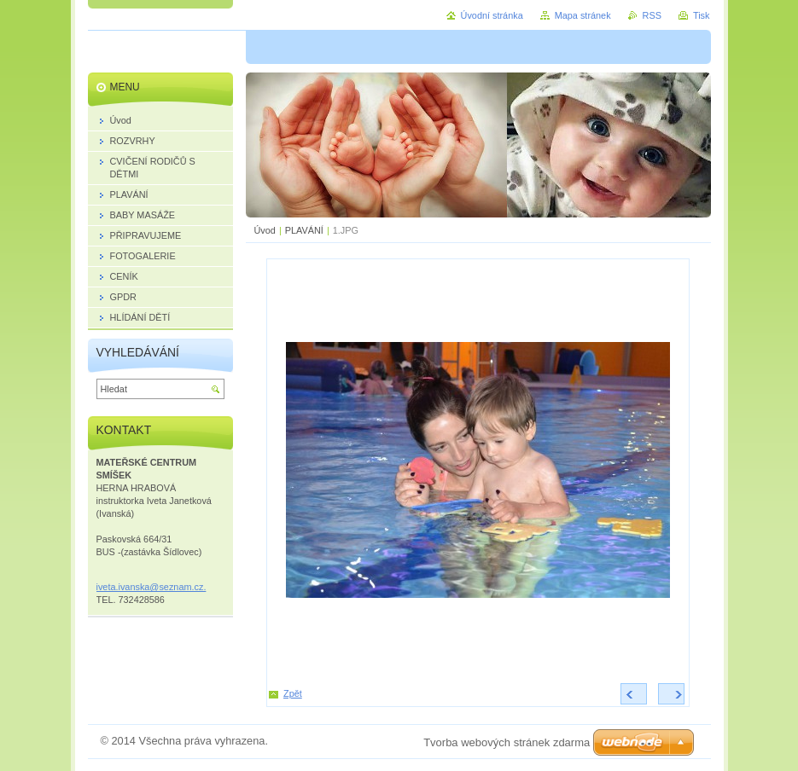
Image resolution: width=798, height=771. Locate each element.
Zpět (292, 693)
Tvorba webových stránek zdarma (506, 742)
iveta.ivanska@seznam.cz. (151, 587)
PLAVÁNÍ (304, 230)
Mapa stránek (583, 15)
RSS (652, 15)
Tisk (701, 15)
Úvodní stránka (492, 15)
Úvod (265, 230)
